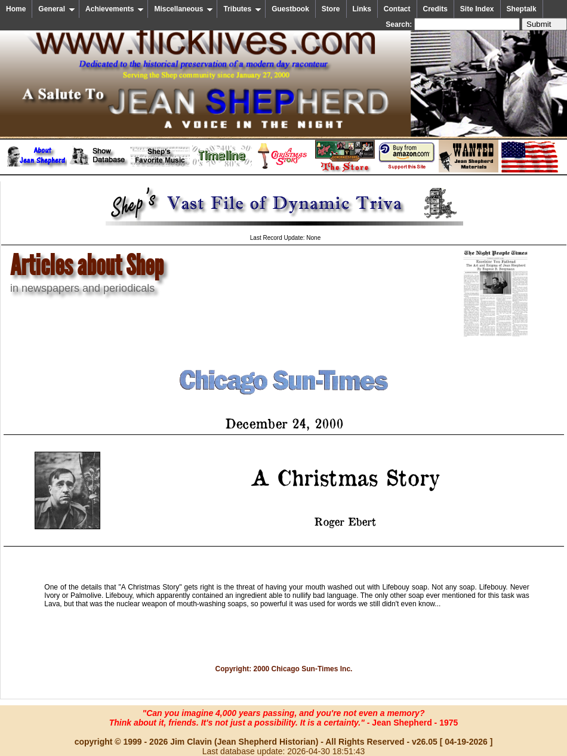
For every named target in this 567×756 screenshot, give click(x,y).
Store (331, 9)
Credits (435, 9)
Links (362, 9)
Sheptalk (522, 9)
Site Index (477, 9)
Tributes (242, 9)
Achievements (114, 9)
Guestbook (290, 9)
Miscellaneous (183, 9)
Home (16, 9)
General (56, 9)
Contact (397, 9)
